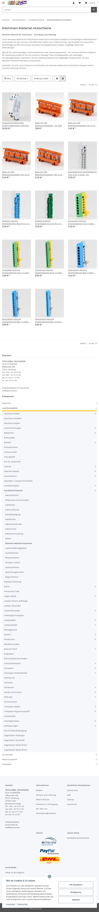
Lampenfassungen (12, 610)
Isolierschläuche (12, 509)
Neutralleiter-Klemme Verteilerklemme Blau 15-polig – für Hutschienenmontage (49, 320)
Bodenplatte (9, 437)
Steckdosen (9, 687)
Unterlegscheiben (11, 721)
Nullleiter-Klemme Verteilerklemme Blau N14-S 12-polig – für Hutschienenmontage (16, 222)
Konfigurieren (75, 892)
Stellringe (8, 697)
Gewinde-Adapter (11, 471)
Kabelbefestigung (12, 514)
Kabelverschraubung (14, 533)
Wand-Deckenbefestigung (15, 730)
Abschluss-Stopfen (12, 423)
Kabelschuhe (10, 529)
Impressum (10, 904)
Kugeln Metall (10, 596)
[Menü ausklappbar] (3, 1)
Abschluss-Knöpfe (12, 413)
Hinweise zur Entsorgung (47, 804)
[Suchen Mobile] (46, 9)
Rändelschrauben (11, 644)
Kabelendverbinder (13, 524)
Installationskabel (11, 485)
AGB (69, 795)
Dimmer (7, 442)
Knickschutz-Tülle (11, 591)
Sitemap (70, 799)
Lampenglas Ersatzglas (14, 615)
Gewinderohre (10, 476)
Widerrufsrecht (42, 799)
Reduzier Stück (10, 649)
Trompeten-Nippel (12, 706)
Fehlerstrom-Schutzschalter (17, 500)
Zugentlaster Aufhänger (14, 735)
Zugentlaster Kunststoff (14, 740)
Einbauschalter (10, 452)
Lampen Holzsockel (12, 605)
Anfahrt (39, 790)
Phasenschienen (12, 557)
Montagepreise (10, 630)
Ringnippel (9, 654)
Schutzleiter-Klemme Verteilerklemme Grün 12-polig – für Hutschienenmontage (16, 271)
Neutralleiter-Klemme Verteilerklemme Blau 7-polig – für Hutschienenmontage (81, 271)
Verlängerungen (11, 726)
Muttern (7, 634)
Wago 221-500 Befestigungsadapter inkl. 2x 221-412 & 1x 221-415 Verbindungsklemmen (82, 124)
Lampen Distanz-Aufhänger (16, 601)
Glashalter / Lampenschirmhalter (18, 481)
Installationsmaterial (13, 490)
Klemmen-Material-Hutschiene (18, 543)
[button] (74, 2)
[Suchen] (94, 9)
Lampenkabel (10, 620)
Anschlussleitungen (12, 428)
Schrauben (9, 668)
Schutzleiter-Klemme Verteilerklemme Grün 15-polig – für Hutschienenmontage (49, 271)
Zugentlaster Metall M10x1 (15, 745)
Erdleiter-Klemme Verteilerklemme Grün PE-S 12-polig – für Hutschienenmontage (49, 222)
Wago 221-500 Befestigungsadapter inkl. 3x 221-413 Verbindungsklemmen (49, 173)
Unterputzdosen (12, 567)
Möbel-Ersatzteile (9, 759)
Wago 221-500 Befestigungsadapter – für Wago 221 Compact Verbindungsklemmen (49, 124)
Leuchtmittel (7, 754)
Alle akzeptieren (75, 885)
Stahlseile (8, 682)
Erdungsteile (9, 457)
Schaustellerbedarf (12, 663)
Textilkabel (6, 764)
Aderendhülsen (12, 495)
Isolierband (10, 505)
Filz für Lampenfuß (12, 461)
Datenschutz (23, 904)
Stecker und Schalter (13, 692)
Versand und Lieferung (46, 795)
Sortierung (21, 78)
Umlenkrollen (10, 716)
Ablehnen (76, 900)
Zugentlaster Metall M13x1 (15, 750)
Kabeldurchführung (12, 581)
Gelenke (7, 466)
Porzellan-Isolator (12, 562)
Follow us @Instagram (14, 872)
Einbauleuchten (11, 447)
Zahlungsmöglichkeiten (46, 813)
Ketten (7, 586)
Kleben (8, 538)
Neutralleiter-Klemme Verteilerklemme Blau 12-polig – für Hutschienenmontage (16, 320)
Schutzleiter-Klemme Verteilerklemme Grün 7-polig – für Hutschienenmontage (81, 222)
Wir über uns (41, 809)
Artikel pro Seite (41, 78)
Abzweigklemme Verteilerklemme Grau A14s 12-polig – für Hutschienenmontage (82, 173)
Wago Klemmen (12, 577)
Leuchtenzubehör (10, 408)
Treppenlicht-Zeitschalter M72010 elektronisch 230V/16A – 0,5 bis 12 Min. (16, 124)
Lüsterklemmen (12, 553)
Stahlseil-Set (9, 678)
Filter (7, 78)
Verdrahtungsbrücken (14, 572)
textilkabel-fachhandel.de (78, 838)
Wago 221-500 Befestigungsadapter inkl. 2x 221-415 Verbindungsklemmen (16, 173)
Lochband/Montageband (15, 548)
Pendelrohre (9, 639)
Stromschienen (10, 702)
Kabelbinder (10, 519)
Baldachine (9, 433)
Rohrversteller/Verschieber (15, 658)
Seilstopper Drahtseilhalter (15, 673)
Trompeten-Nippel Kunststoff (16, 711)
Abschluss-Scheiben (13, 418)
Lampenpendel (10, 625)
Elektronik (6, 403)
